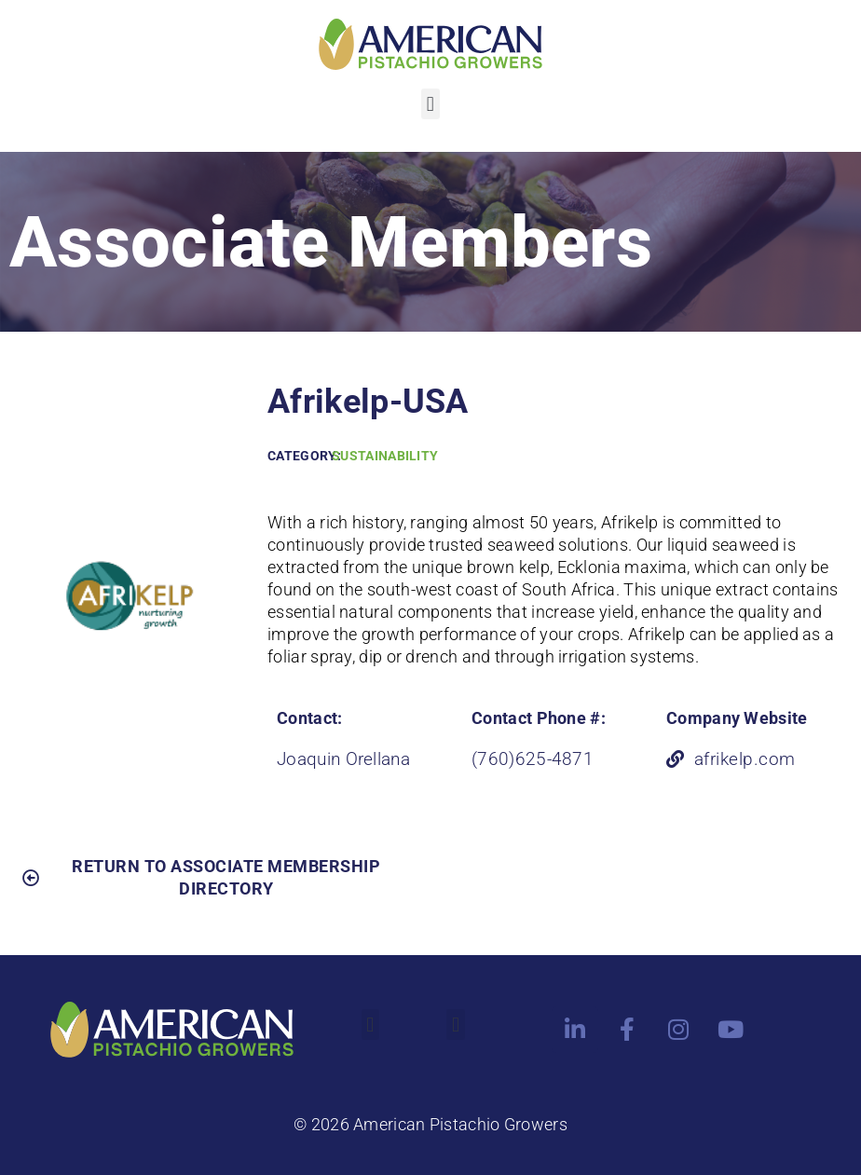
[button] (430, 104)
